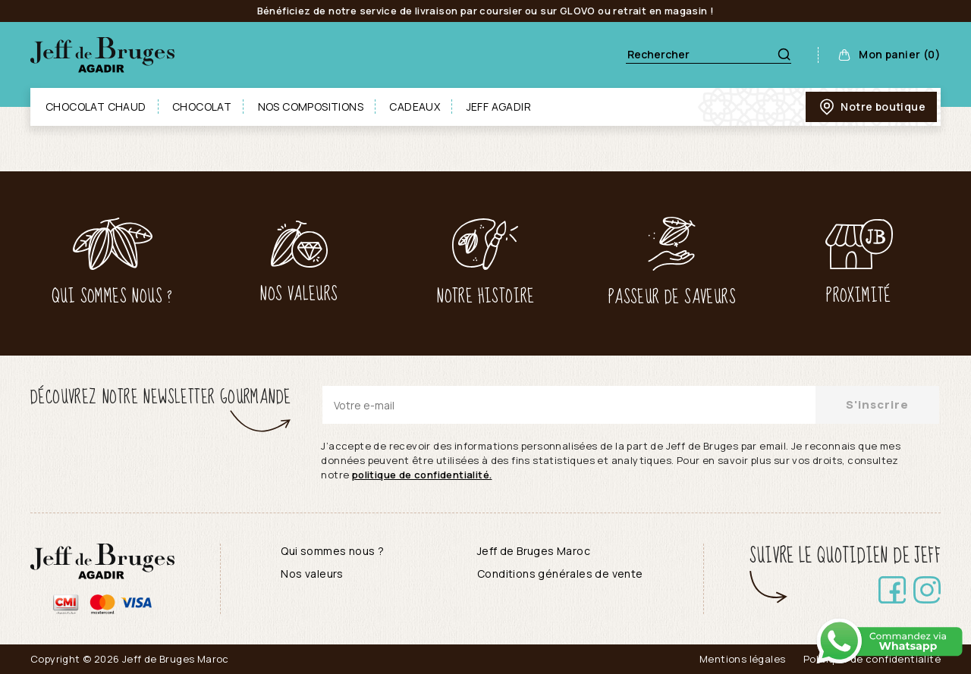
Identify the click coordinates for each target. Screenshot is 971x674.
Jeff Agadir (499, 106)
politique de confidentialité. (422, 474)
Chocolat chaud (96, 106)
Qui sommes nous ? (332, 551)
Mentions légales (742, 659)
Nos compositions (310, 106)
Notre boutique (871, 107)
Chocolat (201, 106)
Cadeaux (414, 106)
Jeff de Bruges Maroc (533, 551)
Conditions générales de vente (560, 573)
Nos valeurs (312, 573)
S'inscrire (877, 404)
